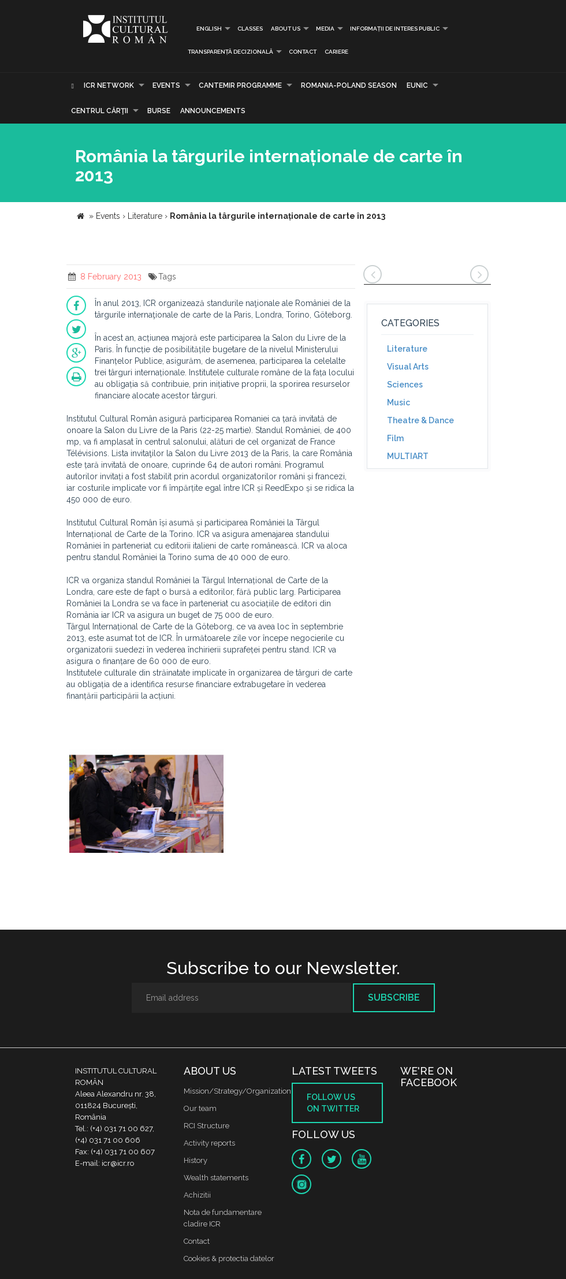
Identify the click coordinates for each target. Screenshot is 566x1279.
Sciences (405, 384)
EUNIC (417, 85)
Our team (200, 1108)
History (195, 1160)
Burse (158, 111)
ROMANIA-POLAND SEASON (349, 85)
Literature (407, 348)
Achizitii (197, 1195)
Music (398, 402)
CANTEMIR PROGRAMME (240, 85)
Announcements (212, 111)
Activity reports (209, 1143)
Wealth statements (216, 1177)
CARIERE (336, 52)
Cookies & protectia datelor (229, 1258)
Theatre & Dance (420, 420)
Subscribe (394, 997)
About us (285, 28)
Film (395, 438)
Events (166, 85)
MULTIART (408, 456)
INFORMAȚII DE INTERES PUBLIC (395, 28)
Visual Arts (408, 366)
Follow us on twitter (333, 1102)
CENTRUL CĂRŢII (99, 111)
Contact (302, 52)
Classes (250, 28)
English (205, 28)
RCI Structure (206, 1125)
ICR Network (109, 85)
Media (325, 28)
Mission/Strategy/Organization (237, 1091)
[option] (146, 802)
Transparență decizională (230, 52)
